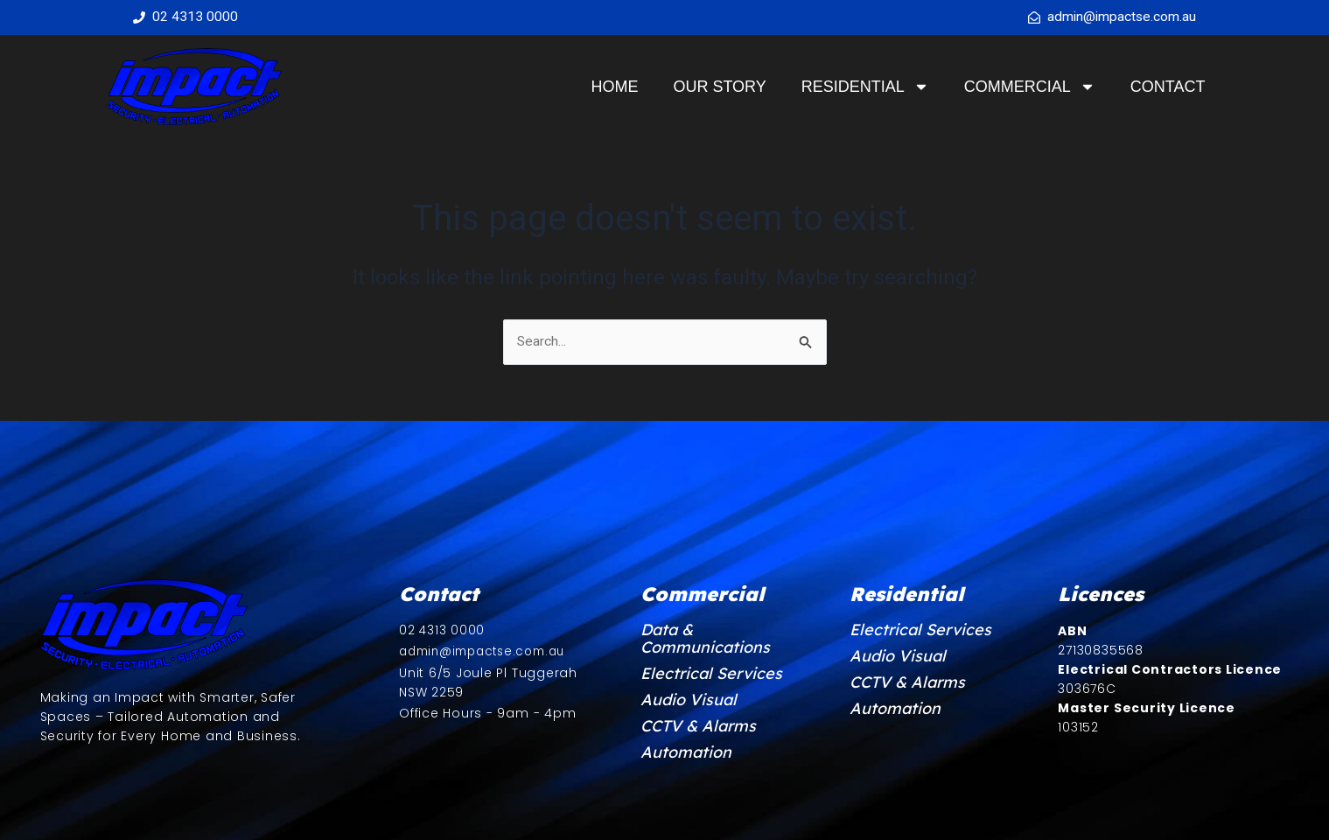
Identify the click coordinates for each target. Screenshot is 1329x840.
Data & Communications (705, 639)
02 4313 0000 (195, 17)
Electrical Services (711, 674)
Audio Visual (688, 701)
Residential (865, 86)
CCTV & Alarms (698, 727)
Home (614, 86)
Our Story (719, 86)
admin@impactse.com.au (1120, 17)
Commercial (1029, 86)
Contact (1168, 86)
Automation (685, 753)
